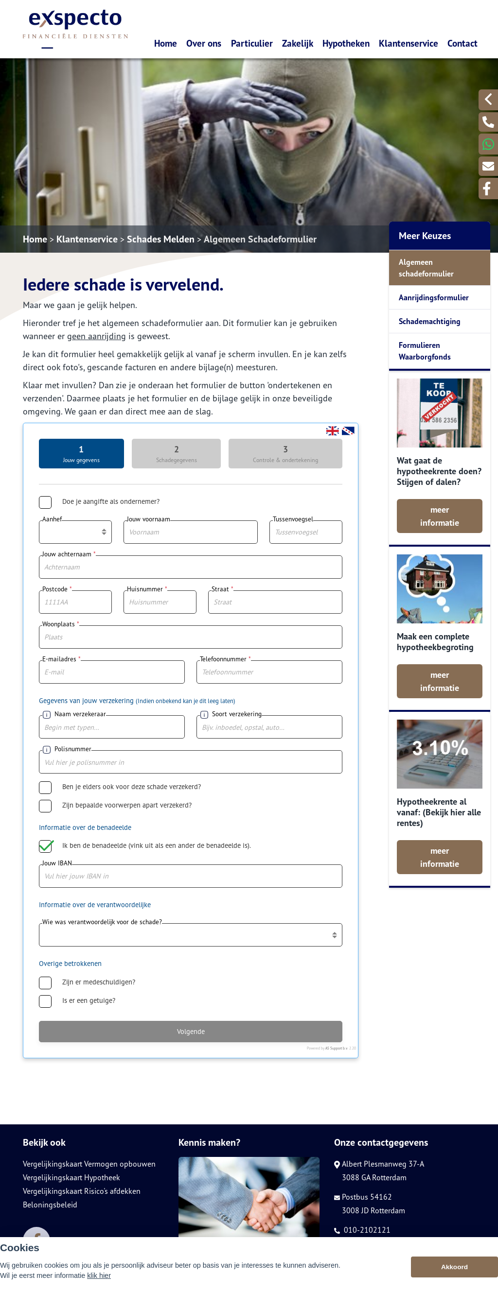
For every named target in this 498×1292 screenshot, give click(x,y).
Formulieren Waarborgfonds (425, 351)
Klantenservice (408, 43)
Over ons (203, 43)
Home (165, 43)
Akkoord (454, 1267)
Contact (462, 43)
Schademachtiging (430, 321)
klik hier (99, 1275)
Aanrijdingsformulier (434, 297)
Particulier (252, 43)
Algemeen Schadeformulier (260, 239)
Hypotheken (346, 43)
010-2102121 (362, 1230)
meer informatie (439, 516)
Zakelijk (297, 43)
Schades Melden (161, 239)
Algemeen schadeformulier (426, 267)
